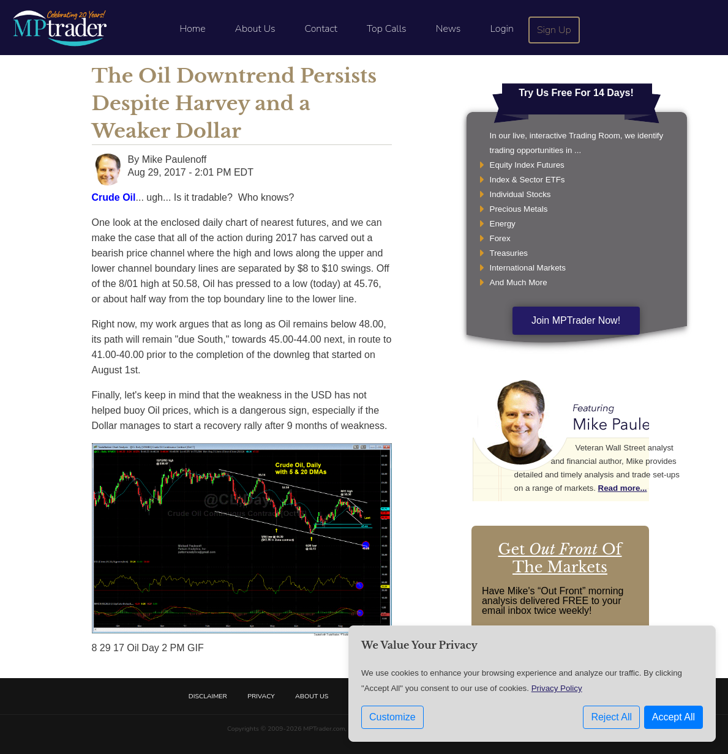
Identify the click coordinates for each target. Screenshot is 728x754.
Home (192, 28)
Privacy (260, 696)
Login (501, 28)
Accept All (673, 717)
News (448, 28)
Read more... (622, 488)
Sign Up (554, 30)
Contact (321, 28)
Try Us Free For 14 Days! (576, 93)
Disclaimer (208, 696)
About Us (255, 28)
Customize (392, 717)
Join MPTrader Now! (575, 320)
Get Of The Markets (560, 558)
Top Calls (387, 28)
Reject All (611, 717)
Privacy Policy (556, 688)
